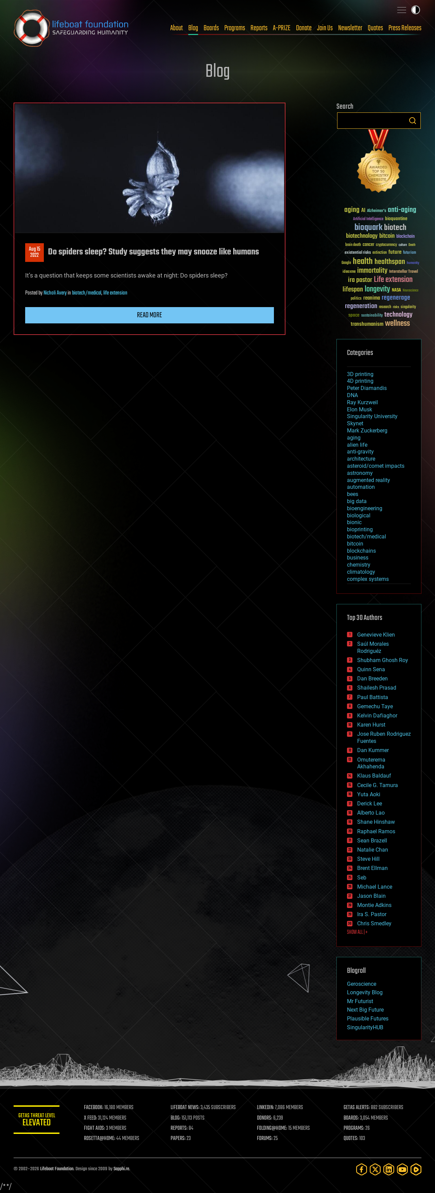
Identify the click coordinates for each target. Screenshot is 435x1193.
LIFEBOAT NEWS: (186, 1107)
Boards (211, 28)
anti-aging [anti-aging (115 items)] (402, 210)
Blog (193, 28)
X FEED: (92, 1118)
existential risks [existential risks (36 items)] (358, 252)
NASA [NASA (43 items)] (396, 290)
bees (352, 494)
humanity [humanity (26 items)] (413, 263)
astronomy (360, 473)
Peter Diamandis (367, 388)
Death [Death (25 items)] (411, 245)
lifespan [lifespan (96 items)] (353, 289)
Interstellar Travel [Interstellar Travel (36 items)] (403, 271)
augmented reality (368, 480)
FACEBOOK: (95, 1107)
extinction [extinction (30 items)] (379, 253)
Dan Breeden (372, 678)
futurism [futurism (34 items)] (409, 253)
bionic (354, 522)
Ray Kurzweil (362, 402)
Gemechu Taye (375, 706)
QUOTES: (351, 1138)
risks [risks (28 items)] (396, 307)
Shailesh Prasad (376, 687)
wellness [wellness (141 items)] (397, 323)
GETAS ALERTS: (357, 1107)
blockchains (361, 551)
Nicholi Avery (55, 293)
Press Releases (404, 28)
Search (412, 120)
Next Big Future (365, 1010)
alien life (357, 445)
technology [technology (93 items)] (398, 315)
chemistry (358, 565)
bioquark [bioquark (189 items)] (368, 228)
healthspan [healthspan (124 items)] (390, 262)
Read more (149, 315)
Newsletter (350, 28)
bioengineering (364, 508)
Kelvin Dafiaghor (377, 715)
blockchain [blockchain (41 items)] (405, 236)
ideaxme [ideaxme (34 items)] (349, 272)
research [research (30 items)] (385, 307)
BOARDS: (351, 1118)
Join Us (325, 28)
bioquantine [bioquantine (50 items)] (396, 218)
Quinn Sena (371, 669)
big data (357, 501)
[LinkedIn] (388, 1169)
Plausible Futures (367, 1018)
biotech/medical (86, 293)
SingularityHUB (365, 1027)
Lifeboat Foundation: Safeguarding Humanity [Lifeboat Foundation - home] (71, 28)
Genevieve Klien (376, 634)
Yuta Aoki (368, 794)
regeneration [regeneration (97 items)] (361, 306)
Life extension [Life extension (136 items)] (393, 279)
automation (361, 487)
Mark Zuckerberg (367, 430)
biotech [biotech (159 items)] (395, 227)
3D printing (360, 374)
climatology (361, 572)
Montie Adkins (374, 905)
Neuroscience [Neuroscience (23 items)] (410, 291)
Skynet (355, 423)
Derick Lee (369, 803)
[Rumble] (416, 1169)
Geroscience (361, 984)
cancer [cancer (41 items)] (368, 245)
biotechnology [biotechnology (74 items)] (362, 236)
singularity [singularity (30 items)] (408, 307)
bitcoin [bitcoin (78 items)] (387, 236)
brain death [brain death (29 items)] (353, 245)
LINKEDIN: (266, 1107)
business (357, 557)
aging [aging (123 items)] (352, 210)
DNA (352, 395)
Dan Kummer (373, 750)
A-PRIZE (282, 28)
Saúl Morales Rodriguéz (373, 647)
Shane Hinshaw (376, 822)
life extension (115, 293)
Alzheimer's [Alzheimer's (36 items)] (376, 211)
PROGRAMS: (354, 1128)
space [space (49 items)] (354, 315)
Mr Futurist (360, 1001)
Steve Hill (368, 859)
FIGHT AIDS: (96, 1128)
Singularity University (372, 416)
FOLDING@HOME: (273, 1128)
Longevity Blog (365, 992)
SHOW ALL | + (357, 932)
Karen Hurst (371, 725)
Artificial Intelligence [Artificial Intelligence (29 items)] (368, 219)
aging (354, 437)
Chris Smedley (374, 923)
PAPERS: (179, 1138)
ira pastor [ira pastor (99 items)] (360, 280)
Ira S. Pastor (371, 914)
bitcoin (355, 543)
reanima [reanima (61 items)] (371, 298)
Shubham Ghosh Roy (382, 660)
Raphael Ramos (376, 831)
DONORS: (265, 1118)
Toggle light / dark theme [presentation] (415, 9)
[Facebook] (361, 1169)
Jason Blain (371, 896)
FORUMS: (266, 1138)
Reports (258, 28)
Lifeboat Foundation (56, 1169)
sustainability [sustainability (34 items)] (372, 316)
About (176, 28)
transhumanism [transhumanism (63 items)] (367, 324)
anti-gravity (360, 451)
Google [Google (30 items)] (346, 263)
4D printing (360, 381)
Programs (234, 28)
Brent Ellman (372, 868)
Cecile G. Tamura (377, 785)
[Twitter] (375, 1169)
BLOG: (176, 1118)
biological (358, 515)
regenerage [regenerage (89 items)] (396, 298)
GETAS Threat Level (37, 1120)
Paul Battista (372, 697)
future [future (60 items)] (394, 252)
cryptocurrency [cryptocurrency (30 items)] (386, 245)
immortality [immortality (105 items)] (372, 271)
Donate (304, 28)
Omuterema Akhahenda (371, 763)
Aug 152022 (34, 252)
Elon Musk (359, 409)
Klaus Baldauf (374, 775)
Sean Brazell (372, 840)
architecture (361, 459)
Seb (361, 877)
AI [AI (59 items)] (363, 211)
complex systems (368, 579)
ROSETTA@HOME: (101, 1138)
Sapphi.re (121, 1169)
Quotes (375, 28)
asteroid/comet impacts (375, 466)
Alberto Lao (371, 812)
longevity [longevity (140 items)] (377, 289)
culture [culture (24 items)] (403, 245)
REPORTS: (180, 1128)
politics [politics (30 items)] (356, 299)
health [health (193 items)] (363, 262)
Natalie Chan (372, 850)
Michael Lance (374, 887)
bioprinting (360, 529)
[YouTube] (402, 1169)
